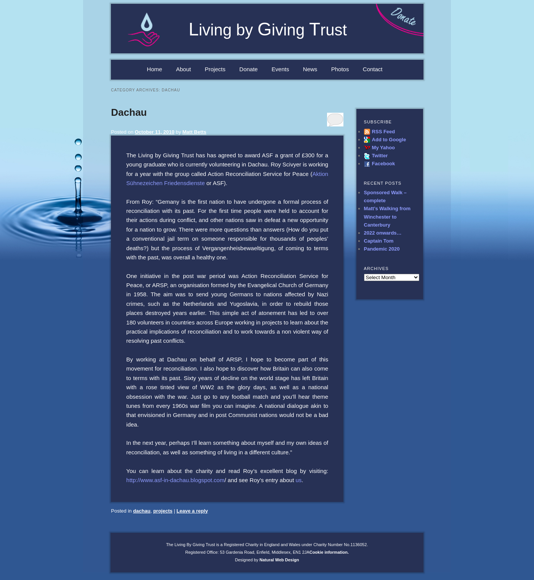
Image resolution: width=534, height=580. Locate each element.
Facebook (383, 163)
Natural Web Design (279, 560)
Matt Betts (195, 132)
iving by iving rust (268, 30)
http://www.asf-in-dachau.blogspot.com (175, 480)
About (183, 69)
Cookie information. (329, 552)
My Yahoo (383, 147)
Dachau (129, 112)
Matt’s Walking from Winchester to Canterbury (387, 216)
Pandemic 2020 (382, 249)
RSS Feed (383, 131)
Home (154, 69)
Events (280, 69)
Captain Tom (379, 241)
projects (163, 511)
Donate (248, 69)
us (298, 480)
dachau (142, 511)
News (310, 69)
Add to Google (389, 139)
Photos (340, 69)
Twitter (380, 155)
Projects (215, 69)
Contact (373, 69)
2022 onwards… (383, 233)
